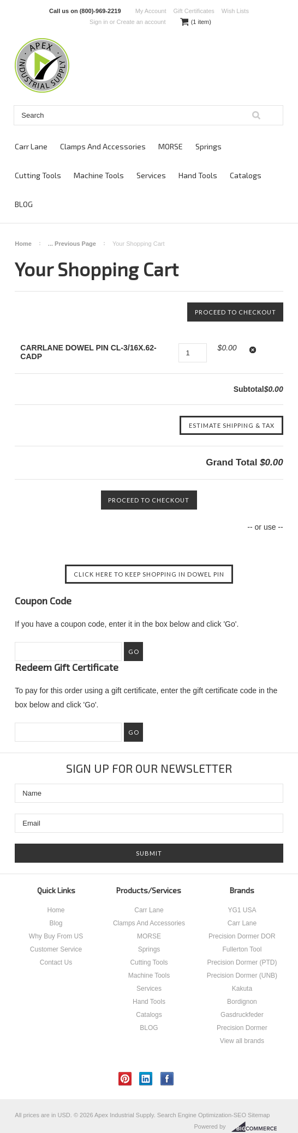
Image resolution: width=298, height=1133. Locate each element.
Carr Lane (31, 146)
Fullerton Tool (242, 949)
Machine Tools (99, 175)
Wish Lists (235, 11)
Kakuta (242, 988)
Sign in (99, 22)
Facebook (167, 1079)
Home (23, 243)
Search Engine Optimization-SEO (201, 1115)
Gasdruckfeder (242, 1015)
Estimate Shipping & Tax (232, 425)
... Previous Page (72, 243)
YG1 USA (242, 910)
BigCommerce (257, 1127)
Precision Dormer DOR (242, 936)
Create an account (141, 22)
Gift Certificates (194, 11)
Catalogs (245, 175)
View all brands (242, 1041)
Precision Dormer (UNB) (242, 975)
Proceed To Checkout (235, 312)
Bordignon (242, 1001)
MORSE (170, 146)
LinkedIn (146, 1079)
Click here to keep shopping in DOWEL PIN (149, 574)
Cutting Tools (38, 175)
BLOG (24, 204)
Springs (208, 146)
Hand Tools (197, 175)
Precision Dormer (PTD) (242, 962)
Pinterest (125, 1079)
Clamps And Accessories (103, 146)
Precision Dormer (242, 1028)
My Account (150, 11)
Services (151, 175)
